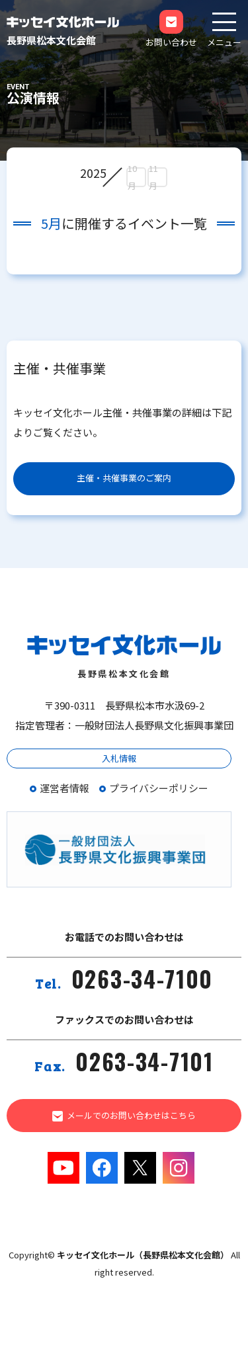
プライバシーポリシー (158, 788)
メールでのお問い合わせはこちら (124, 1115)
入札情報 (119, 758)
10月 (132, 177)
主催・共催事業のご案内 (124, 477)
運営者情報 (64, 788)
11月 (153, 177)
